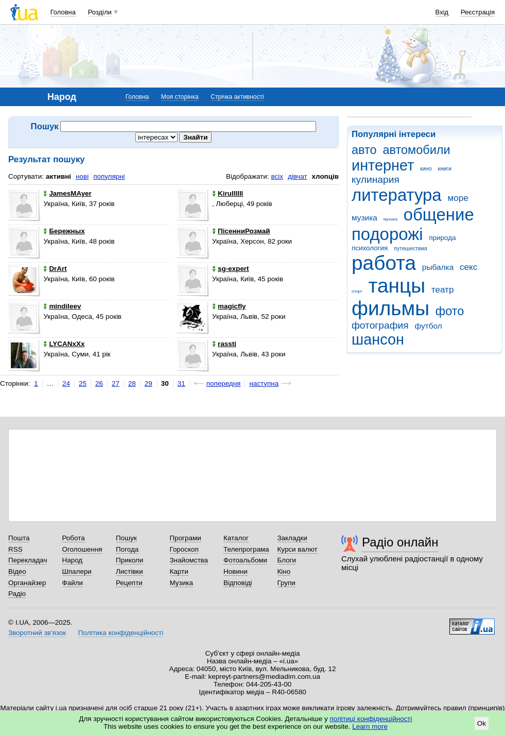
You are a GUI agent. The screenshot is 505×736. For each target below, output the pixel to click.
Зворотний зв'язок (37, 633)
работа (384, 263)
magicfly (229, 306)
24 (66, 383)
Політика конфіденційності (120, 633)
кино (426, 168)
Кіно (284, 571)
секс (468, 267)
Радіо (17, 593)
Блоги (287, 560)
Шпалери (77, 571)
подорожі (387, 234)
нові (82, 176)
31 (181, 383)
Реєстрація (478, 12)
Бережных (63, 231)
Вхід (442, 12)
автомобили (416, 150)
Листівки (129, 571)
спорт (357, 291)
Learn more (370, 726)
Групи (286, 583)
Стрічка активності (237, 96)
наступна (263, 383)
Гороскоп (184, 549)
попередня (223, 383)
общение (439, 214)
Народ (72, 560)
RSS (15, 549)
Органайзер (27, 583)
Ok (481, 723)
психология (370, 248)
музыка (390, 219)
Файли (72, 583)
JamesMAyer (67, 193)
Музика (181, 583)
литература (397, 194)
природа (442, 238)
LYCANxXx (63, 344)
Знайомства (189, 560)
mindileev (62, 306)
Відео (17, 571)
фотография (380, 325)
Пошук (126, 538)
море (457, 198)
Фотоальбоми (245, 560)
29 (148, 383)
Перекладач (27, 560)
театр (442, 290)
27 (115, 383)
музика (364, 217)
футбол (428, 325)
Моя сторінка (180, 96)
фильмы (390, 308)
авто (364, 150)
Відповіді (237, 583)
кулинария (375, 179)
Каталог (236, 538)
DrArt (54, 268)
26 (99, 383)
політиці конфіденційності (371, 719)
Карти (179, 571)
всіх (277, 176)
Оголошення (82, 549)
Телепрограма (246, 549)
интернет (383, 165)
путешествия (410, 248)
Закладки (292, 538)
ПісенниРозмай (241, 231)
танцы (397, 286)
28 (132, 383)
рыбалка (438, 267)
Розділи (100, 12)
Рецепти (129, 583)
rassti (224, 344)
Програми (185, 538)
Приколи (129, 560)
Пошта (18, 538)
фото (450, 311)
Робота (73, 538)
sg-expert (230, 268)
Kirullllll (227, 193)
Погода (127, 549)
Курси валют (297, 549)
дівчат (297, 176)
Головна (63, 12)
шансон (378, 339)
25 (82, 383)
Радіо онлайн (400, 542)
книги (444, 168)
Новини (235, 571)
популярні (109, 176)
